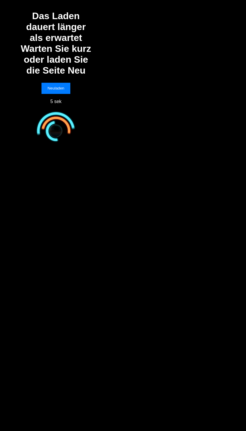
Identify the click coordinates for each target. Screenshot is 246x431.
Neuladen (55, 88)
